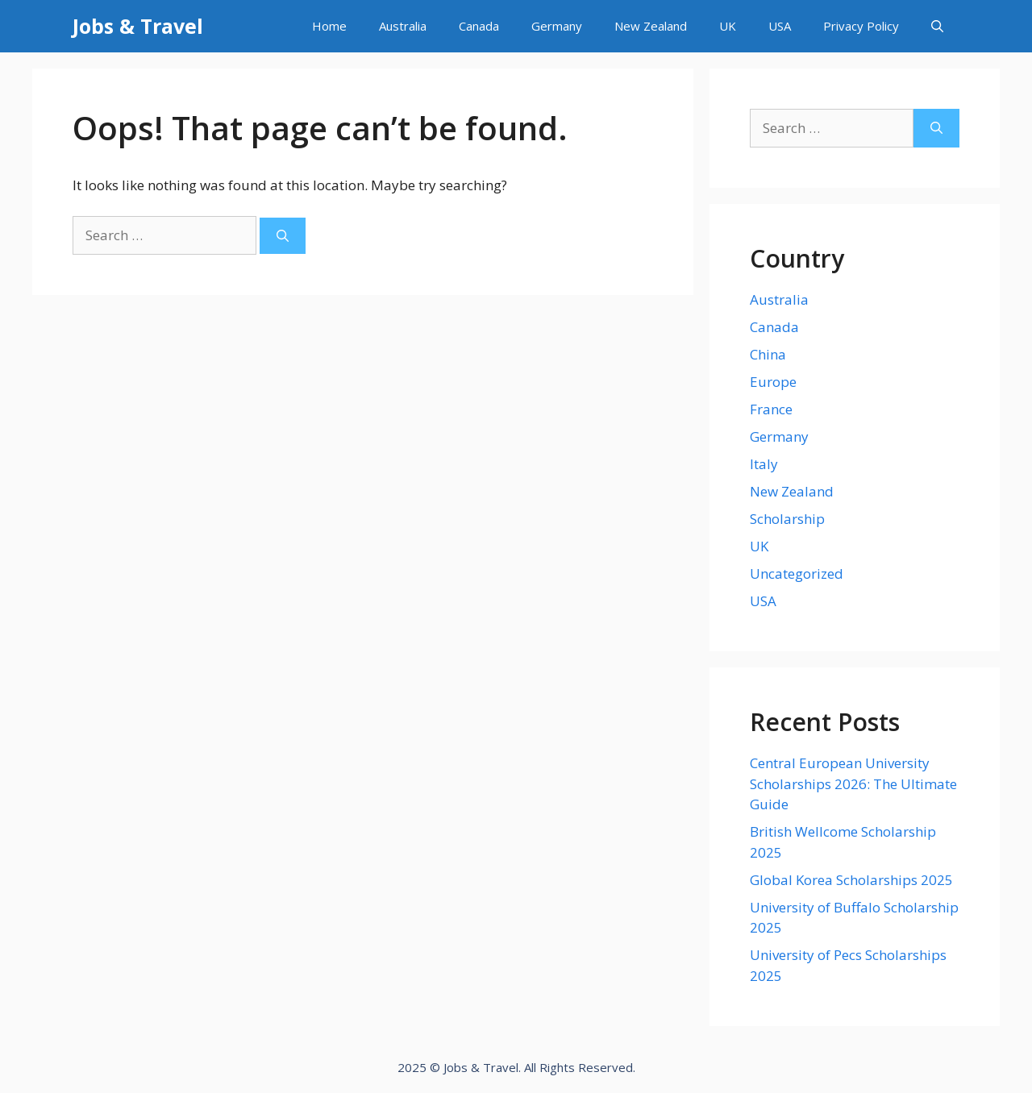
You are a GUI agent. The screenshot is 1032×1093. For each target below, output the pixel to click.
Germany (556, 26)
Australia (403, 26)
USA (779, 26)
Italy (764, 464)
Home (329, 26)
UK (727, 26)
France (771, 409)
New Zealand (650, 26)
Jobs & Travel (138, 25)
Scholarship (787, 518)
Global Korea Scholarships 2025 (851, 880)
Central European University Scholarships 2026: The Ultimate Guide (853, 783)
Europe (773, 381)
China (768, 354)
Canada (479, 26)
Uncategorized (796, 573)
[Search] (283, 236)
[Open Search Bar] (937, 26)
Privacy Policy (861, 26)
